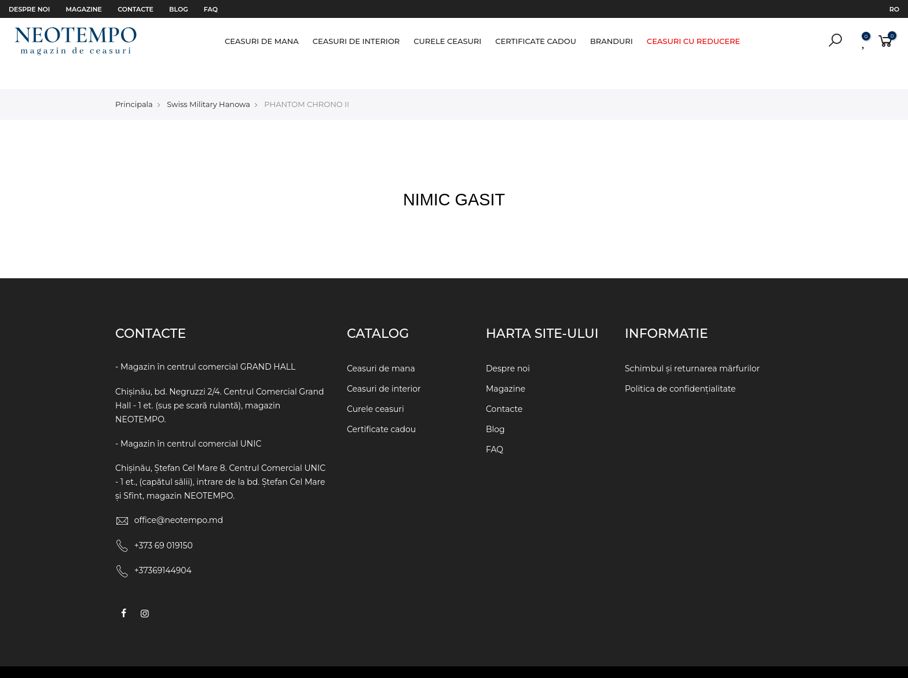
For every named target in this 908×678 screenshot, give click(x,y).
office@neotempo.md (179, 496)
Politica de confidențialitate (680, 365)
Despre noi (29, 9)
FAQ (211, 9)
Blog (178, 9)
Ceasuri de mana (262, 41)
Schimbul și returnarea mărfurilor (692, 345)
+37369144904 (163, 546)
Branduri (611, 41)
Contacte (135, 9)
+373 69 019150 (163, 522)
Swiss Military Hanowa (208, 80)
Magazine (84, 9)
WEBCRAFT (559, 660)
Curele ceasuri (447, 41)
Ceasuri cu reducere (693, 41)
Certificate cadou (535, 41)
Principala (134, 80)
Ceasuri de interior (356, 41)
